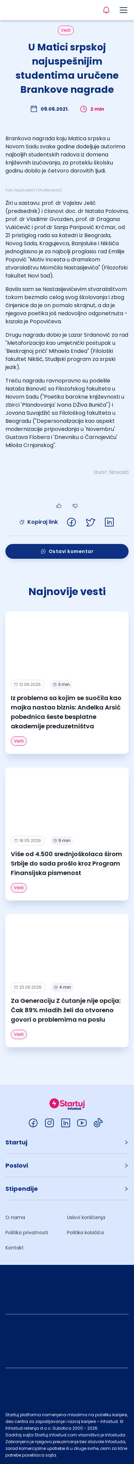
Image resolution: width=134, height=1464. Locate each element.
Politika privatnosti (26, 1232)
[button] (67, 1142)
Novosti (119, 472)
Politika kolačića (85, 1232)
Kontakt (14, 1247)
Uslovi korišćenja (86, 1217)
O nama (15, 1217)
